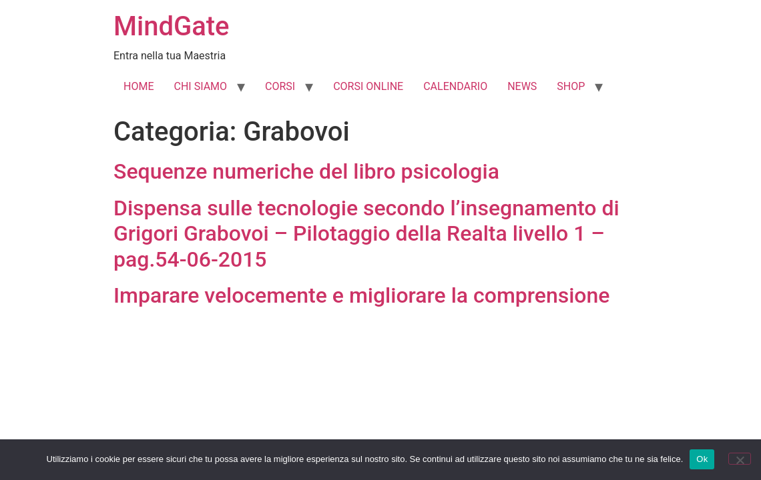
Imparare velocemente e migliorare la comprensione (361, 295)
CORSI (280, 86)
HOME (138, 86)
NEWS (522, 86)
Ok (702, 459)
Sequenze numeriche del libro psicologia (306, 171)
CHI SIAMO (200, 86)
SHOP (571, 86)
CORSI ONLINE (368, 86)
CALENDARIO (455, 86)
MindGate (171, 26)
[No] (739, 459)
